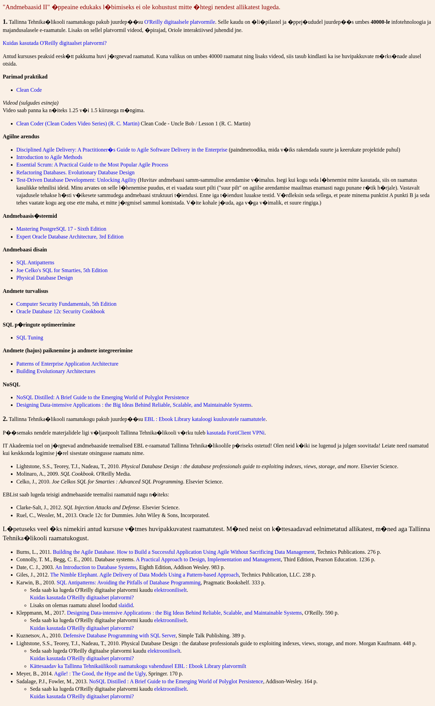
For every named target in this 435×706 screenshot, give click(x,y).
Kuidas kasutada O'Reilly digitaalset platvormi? (55, 43)
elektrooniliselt (170, 590)
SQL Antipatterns (35, 262)
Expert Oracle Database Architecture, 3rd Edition (69, 237)
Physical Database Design (44, 278)
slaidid (125, 605)
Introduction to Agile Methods (49, 157)
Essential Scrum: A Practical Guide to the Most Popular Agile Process (92, 164)
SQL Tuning (29, 337)
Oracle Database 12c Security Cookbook (60, 311)
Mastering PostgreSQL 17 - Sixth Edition (61, 229)
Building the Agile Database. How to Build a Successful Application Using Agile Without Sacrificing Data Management (183, 552)
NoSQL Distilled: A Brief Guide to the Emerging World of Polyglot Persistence (102, 397)
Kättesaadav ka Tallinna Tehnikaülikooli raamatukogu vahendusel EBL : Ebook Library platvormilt (138, 666)
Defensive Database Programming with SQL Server (119, 635)
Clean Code (29, 90)
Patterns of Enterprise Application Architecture (67, 364)
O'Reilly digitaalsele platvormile (179, 22)
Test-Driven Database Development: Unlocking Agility (76, 180)
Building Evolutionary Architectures (55, 371)
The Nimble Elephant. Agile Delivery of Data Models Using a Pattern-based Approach (144, 575)
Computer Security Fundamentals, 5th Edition (66, 304)
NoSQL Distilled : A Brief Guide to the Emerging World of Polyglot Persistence (176, 681)
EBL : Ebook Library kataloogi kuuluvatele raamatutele (205, 419)
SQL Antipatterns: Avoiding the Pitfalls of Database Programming (129, 582)
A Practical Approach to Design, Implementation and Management (208, 559)
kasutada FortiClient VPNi (235, 433)
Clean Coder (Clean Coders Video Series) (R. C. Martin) (77, 123)
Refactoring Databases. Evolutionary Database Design (75, 172)
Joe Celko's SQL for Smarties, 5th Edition (62, 270)
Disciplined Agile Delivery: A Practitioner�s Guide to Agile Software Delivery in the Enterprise (121, 150)
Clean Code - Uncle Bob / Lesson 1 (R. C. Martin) (195, 123)
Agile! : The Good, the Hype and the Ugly (99, 673)
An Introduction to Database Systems (95, 567)
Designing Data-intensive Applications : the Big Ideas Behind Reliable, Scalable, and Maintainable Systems (133, 405)
